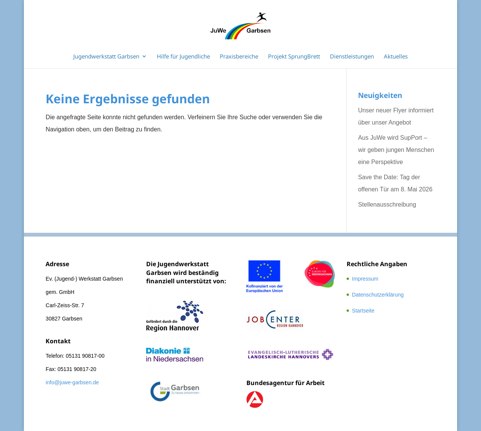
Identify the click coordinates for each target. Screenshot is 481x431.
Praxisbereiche (239, 57)
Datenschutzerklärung (378, 295)
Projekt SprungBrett (294, 57)
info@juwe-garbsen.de (72, 382)
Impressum (365, 279)
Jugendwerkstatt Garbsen (106, 57)
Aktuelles (396, 57)
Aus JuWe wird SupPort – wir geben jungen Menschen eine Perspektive (396, 149)
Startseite (363, 311)
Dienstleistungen (352, 57)
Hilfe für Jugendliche (183, 57)
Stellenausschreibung (387, 204)
